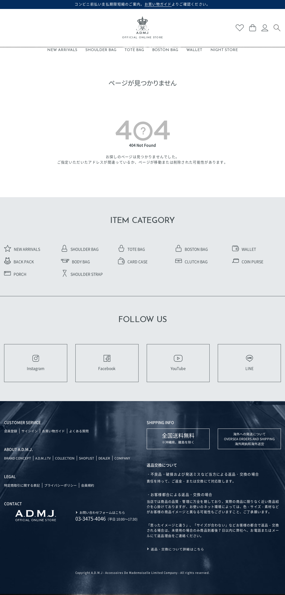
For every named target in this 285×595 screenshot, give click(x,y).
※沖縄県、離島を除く (178, 439)
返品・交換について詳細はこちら (177, 550)
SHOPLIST (87, 459)
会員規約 (87, 486)
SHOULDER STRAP (82, 274)
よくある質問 (79, 432)
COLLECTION (65, 459)
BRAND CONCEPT (17, 459)
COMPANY (124, 459)
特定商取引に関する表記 (22, 486)
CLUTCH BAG (191, 261)
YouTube (178, 363)
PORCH (15, 274)
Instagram (36, 363)
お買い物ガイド (53, 432)
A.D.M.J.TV (43, 459)
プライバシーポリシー (60, 486)
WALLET (194, 50)
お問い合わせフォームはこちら (102, 513)
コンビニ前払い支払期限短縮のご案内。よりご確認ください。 (142, 4)
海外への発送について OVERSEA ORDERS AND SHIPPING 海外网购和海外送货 (249, 440)
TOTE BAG (134, 50)
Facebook (107, 363)
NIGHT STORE (224, 50)
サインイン (29, 432)
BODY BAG (75, 261)
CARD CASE (133, 261)
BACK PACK (19, 261)
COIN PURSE (247, 261)
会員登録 (10, 432)
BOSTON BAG (165, 50)
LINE (249, 363)
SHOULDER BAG (100, 50)
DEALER (106, 459)
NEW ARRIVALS (62, 50)
